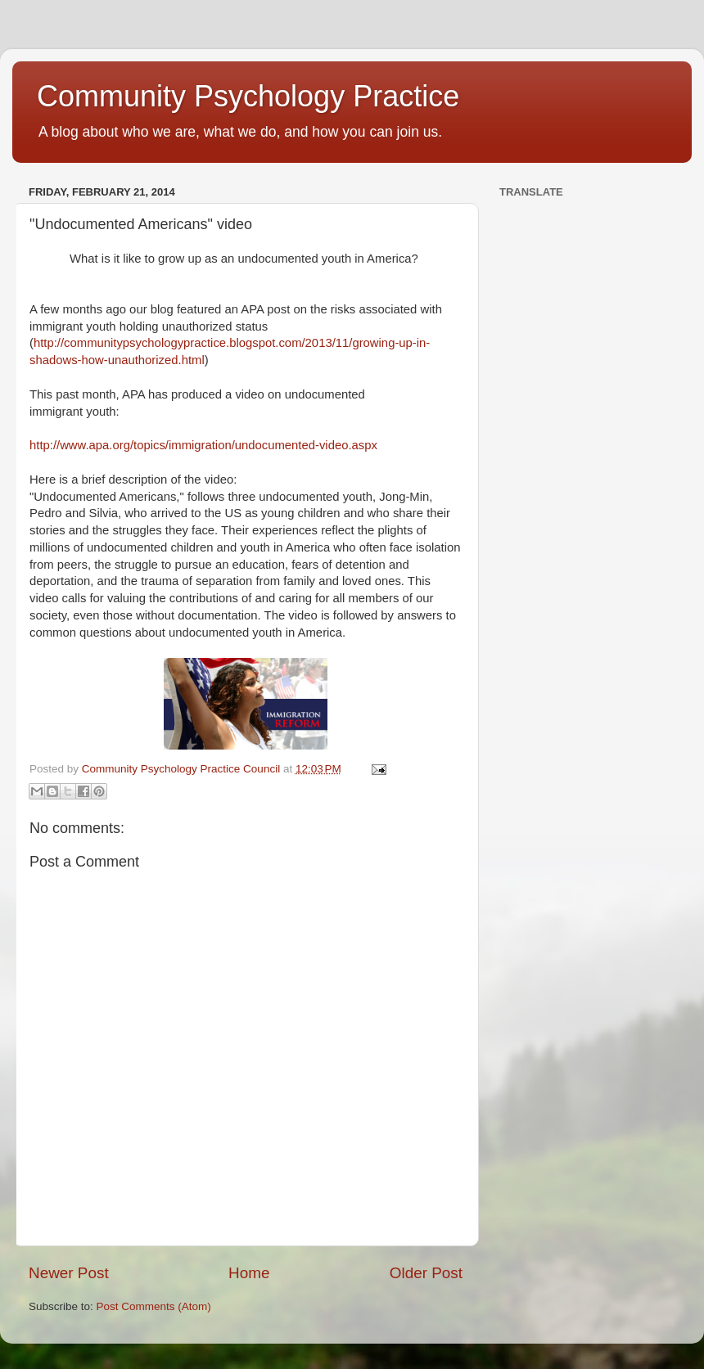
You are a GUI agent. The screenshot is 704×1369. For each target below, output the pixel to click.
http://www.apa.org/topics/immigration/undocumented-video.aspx (203, 445)
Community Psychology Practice (248, 96)
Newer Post (69, 1272)
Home (248, 1272)
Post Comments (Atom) (154, 1306)
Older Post (426, 1272)
